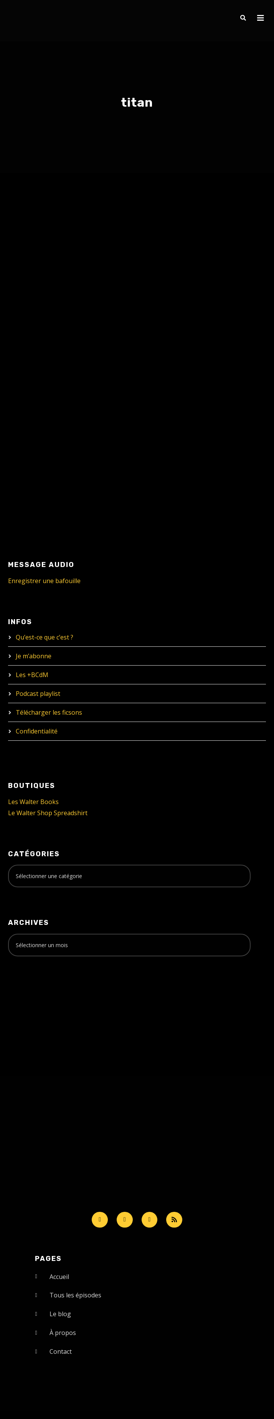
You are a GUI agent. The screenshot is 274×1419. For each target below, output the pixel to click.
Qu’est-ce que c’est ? (44, 637)
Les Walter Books (33, 802)
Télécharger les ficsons (49, 712)
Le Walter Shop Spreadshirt (47, 813)
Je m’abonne (33, 656)
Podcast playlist (38, 693)
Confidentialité (37, 731)
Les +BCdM (32, 675)
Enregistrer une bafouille (44, 581)
